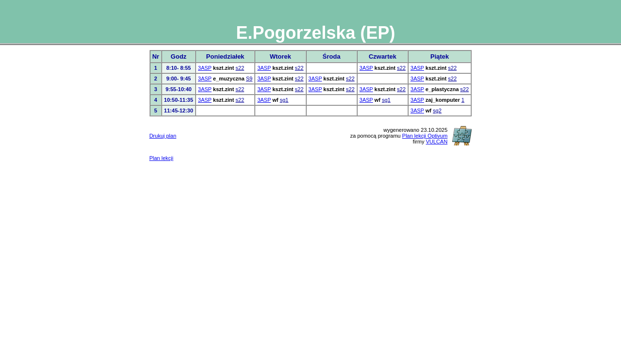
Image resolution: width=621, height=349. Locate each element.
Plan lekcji (161, 158)
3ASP (205, 68)
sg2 (437, 110)
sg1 (284, 100)
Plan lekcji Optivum (425, 136)
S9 (249, 78)
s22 (240, 68)
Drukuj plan (163, 136)
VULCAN (437, 141)
